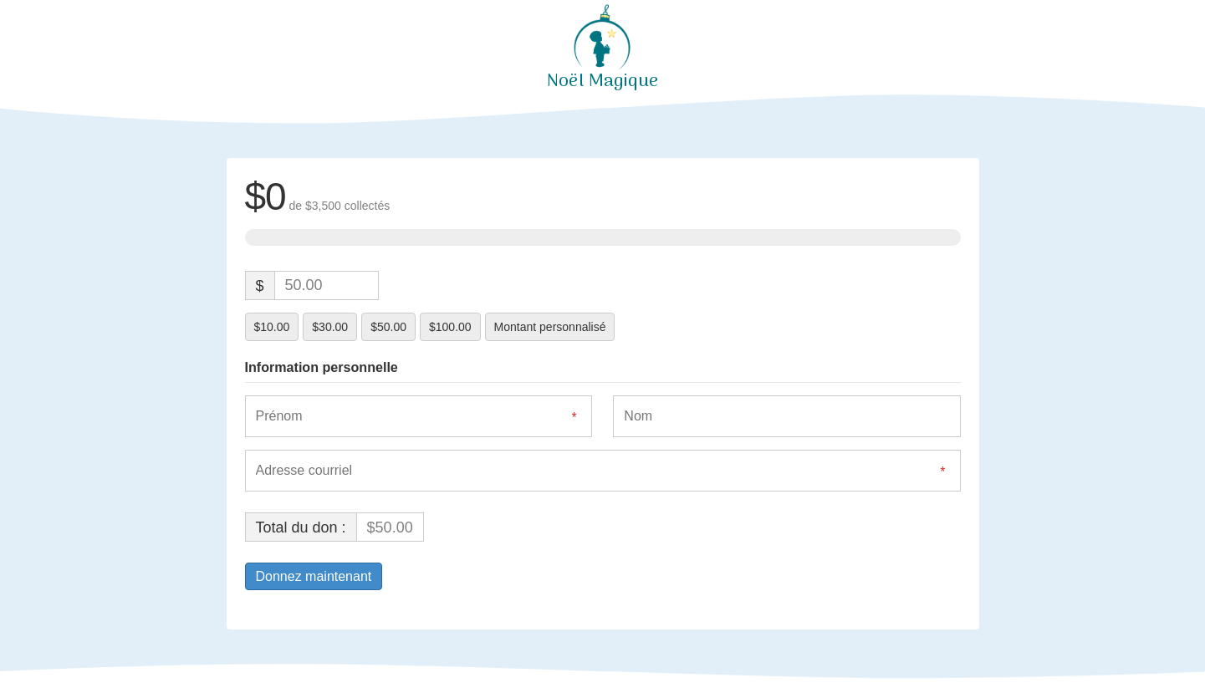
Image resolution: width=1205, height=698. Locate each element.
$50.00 (388, 327)
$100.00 (450, 327)
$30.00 (330, 327)
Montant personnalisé (550, 327)
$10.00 (272, 327)
